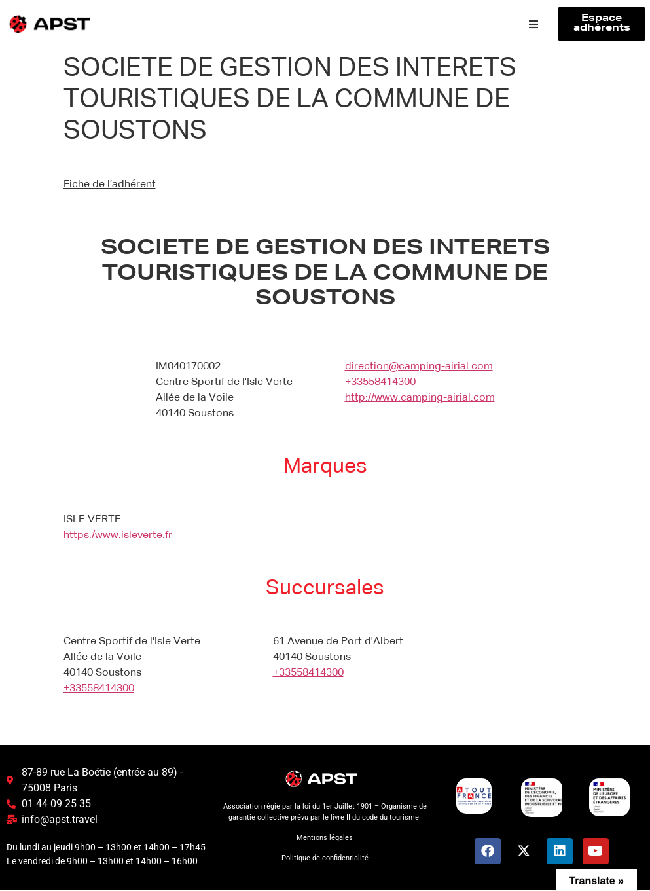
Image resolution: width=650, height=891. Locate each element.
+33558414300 (380, 382)
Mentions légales (325, 837)
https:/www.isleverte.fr (117, 536)
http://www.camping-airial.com (420, 398)
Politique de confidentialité (325, 858)
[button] (533, 24)
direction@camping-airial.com (419, 366)
